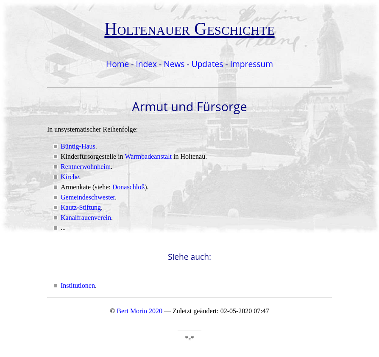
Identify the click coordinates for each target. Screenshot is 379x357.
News (174, 64)
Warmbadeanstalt (148, 156)
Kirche (70, 176)
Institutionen (78, 285)
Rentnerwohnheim (86, 166)
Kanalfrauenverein (86, 217)
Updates (207, 64)
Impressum (251, 64)
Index (146, 64)
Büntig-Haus (78, 146)
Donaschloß (128, 187)
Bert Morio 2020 (139, 311)
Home (117, 64)
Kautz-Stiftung (81, 207)
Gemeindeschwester (88, 197)
